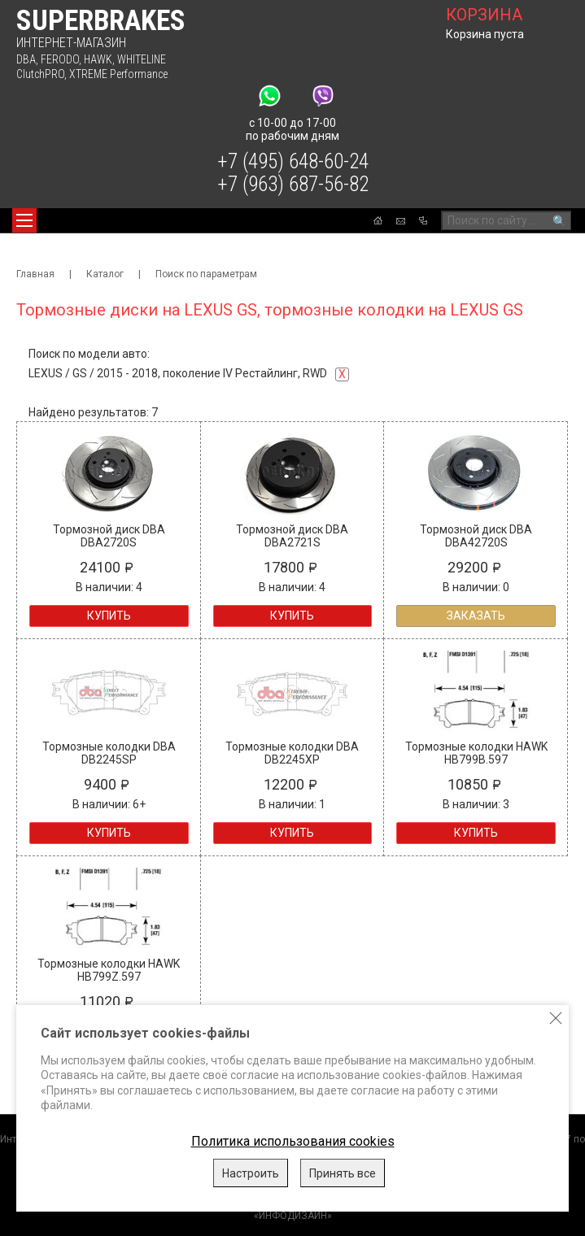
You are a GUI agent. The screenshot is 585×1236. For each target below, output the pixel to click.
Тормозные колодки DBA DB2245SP (109, 753)
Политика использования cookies (293, 1141)
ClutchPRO (40, 74)
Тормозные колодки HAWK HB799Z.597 (108, 970)
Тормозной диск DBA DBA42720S (476, 536)
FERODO (60, 59)
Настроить (250, 1173)
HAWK (98, 59)
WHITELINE (141, 59)
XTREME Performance (118, 74)
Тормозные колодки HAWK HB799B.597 (476, 753)
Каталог (105, 274)
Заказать (476, 615)
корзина (484, 14)
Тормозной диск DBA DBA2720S (109, 536)
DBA (26, 59)
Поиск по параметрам (206, 274)
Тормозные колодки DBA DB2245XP (292, 753)
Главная (35, 274)
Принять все (342, 1173)
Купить (109, 615)
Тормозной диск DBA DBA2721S (292, 536)
